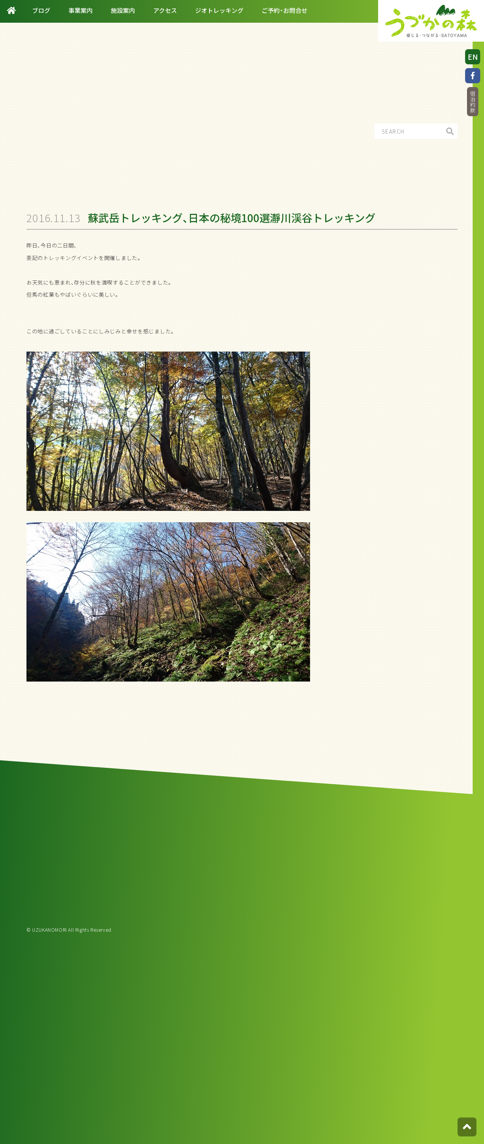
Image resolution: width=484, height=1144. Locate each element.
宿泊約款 (472, 102)
